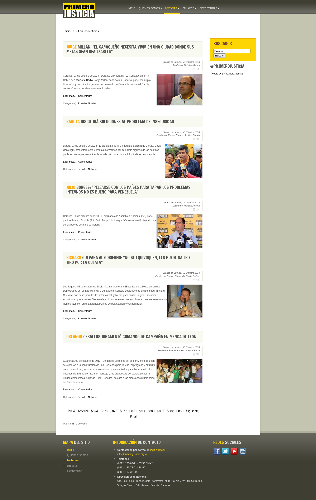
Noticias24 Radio (83, 80)
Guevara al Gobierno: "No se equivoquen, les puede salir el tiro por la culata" (129, 260)
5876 (113, 411)
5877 (123, 411)
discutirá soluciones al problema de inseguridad (120, 122)
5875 (104, 411)
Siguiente (192, 411)
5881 (160, 411)
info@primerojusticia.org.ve (132, 454)
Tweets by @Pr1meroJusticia (226, 73)
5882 (170, 411)
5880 (151, 411)
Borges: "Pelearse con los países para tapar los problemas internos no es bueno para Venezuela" (128, 189)
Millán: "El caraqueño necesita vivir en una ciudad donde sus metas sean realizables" (130, 49)
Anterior (83, 411)
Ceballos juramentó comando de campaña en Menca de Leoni (131, 337)
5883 (180, 411)
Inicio (67, 31)
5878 (133, 411)
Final (133, 416)
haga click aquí (157, 450)
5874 (94, 411)
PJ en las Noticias (87, 31)
